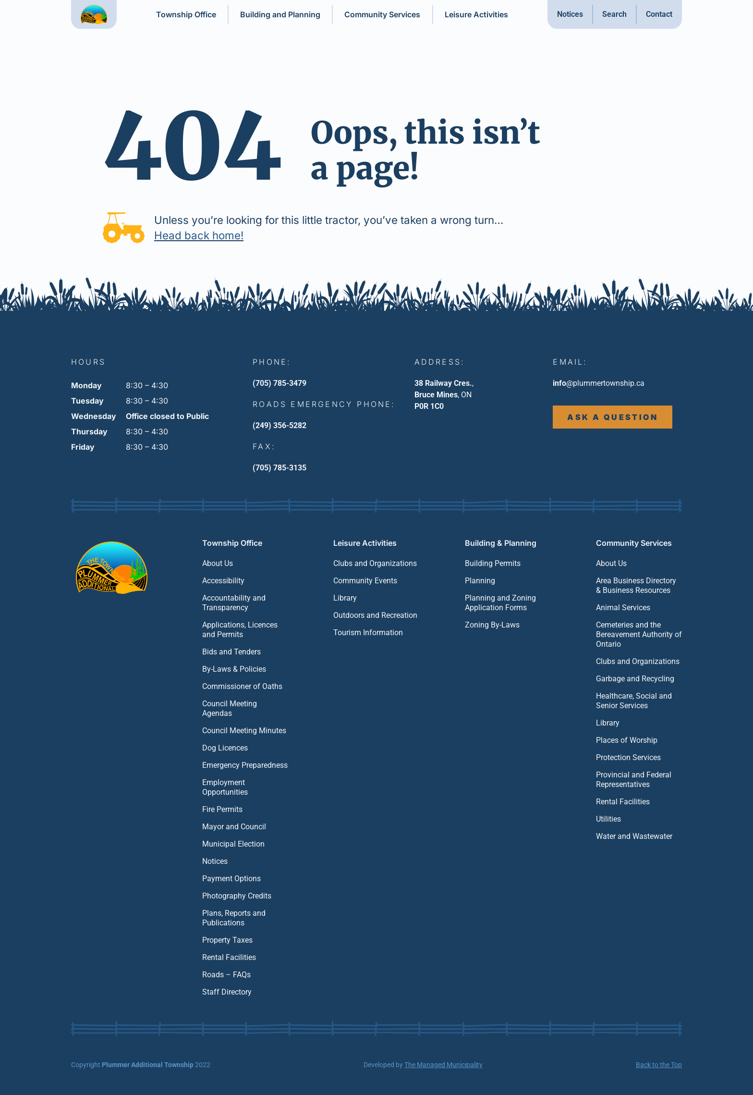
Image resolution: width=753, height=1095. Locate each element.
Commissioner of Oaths (242, 686)
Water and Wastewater (634, 836)
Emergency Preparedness (245, 765)
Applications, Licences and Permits (240, 629)
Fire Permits (222, 809)
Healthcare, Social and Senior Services (634, 700)
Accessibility (223, 580)
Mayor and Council (234, 826)
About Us (217, 563)
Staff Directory (227, 992)
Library (345, 598)
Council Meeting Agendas (229, 708)
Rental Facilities (229, 957)
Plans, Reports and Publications (234, 918)
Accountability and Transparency (234, 602)
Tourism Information (368, 632)
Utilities (608, 819)
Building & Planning (500, 543)
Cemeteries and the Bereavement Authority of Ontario (639, 634)
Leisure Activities (476, 14)
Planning (480, 580)
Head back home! (198, 235)
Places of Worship (626, 740)
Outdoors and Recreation (375, 615)
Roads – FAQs (226, 974)
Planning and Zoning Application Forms (500, 602)
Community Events (365, 580)
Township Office (186, 14)
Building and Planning (280, 14)
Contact (659, 14)
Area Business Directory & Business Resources (636, 585)
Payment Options (231, 878)
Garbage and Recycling (635, 678)
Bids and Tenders (231, 651)
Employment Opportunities (225, 787)
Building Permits (493, 563)
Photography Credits (236, 895)
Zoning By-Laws (492, 624)
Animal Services (623, 607)
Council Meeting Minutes (244, 730)
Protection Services (628, 757)
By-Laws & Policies (234, 669)
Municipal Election (233, 844)
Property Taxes (227, 940)
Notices (570, 14)
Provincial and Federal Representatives (633, 779)
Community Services (382, 14)
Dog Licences (225, 747)
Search (614, 14)
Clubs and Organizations (375, 563)
